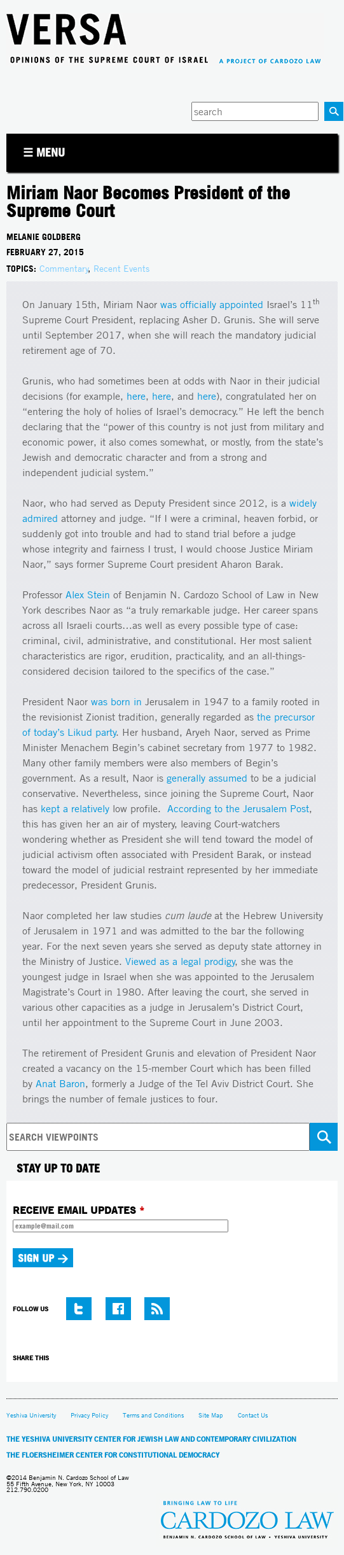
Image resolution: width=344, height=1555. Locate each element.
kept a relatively (75, 809)
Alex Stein (87, 595)
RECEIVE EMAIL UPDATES (78, 1210)
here (136, 396)
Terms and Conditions (153, 1415)
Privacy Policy (89, 1415)
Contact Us (253, 1415)
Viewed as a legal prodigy (180, 961)
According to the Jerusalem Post (238, 809)
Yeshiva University (31, 1415)
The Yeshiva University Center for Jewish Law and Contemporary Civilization (151, 1439)
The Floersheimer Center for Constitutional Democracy (112, 1455)
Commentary (63, 269)
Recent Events (121, 269)
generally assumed (207, 778)
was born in (116, 702)
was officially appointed (211, 305)
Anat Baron (60, 1084)
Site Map (210, 1415)
